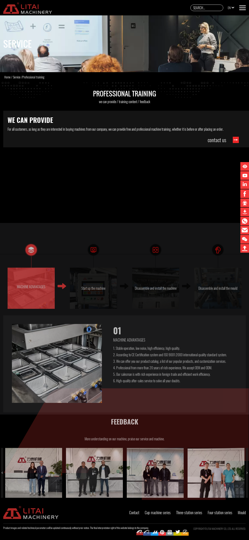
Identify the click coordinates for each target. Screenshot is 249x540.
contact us (217, 140)
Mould (242, 512)
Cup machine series (158, 512)
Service (17, 77)
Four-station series (220, 512)
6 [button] (134, 498)
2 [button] (71, 493)
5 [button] (71, 498)
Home (7, 77)
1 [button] (8, 493)
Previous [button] (2, 483)
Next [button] (247, 483)
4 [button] (8, 498)
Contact (134, 512)
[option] (33, 483)
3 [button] (134, 493)
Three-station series (189, 512)
